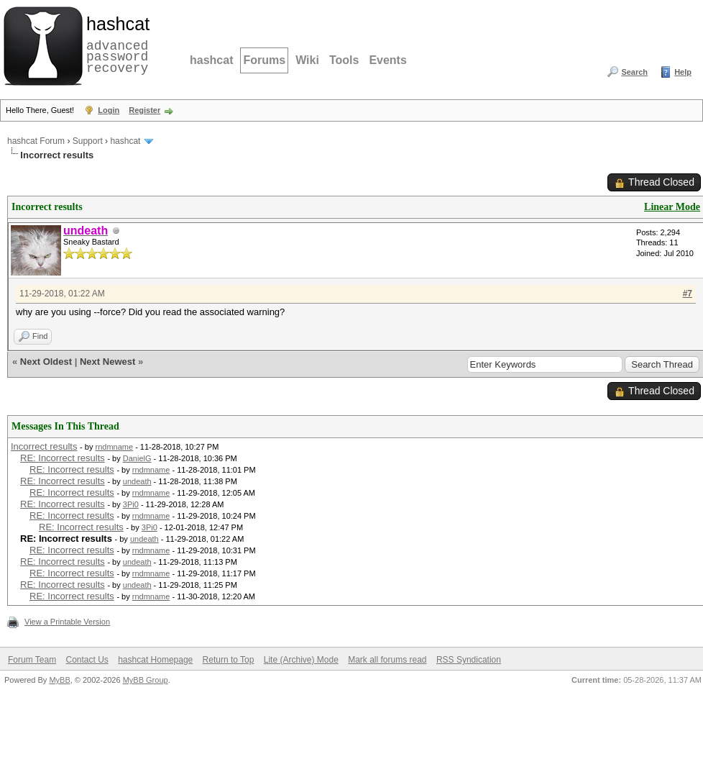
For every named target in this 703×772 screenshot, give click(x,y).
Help (682, 72)
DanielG (137, 458)
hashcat (211, 60)
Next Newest (107, 361)
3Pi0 (131, 504)
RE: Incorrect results (62, 458)
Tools (344, 60)
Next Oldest (46, 361)
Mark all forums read (387, 660)
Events (387, 60)
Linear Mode (672, 206)
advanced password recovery (115, 44)
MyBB (59, 680)
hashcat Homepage (155, 660)
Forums (264, 60)
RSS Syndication (468, 660)
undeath (137, 481)
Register (144, 110)
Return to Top (228, 660)
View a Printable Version (67, 621)
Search (634, 72)
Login (108, 110)
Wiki (307, 60)
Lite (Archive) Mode (301, 660)
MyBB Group (145, 680)
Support (88, 141)
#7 (687, 294)
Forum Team (32, 660)
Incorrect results (44, 446)
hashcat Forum (36, 141)
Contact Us (86, 660)
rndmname (115, 446)
